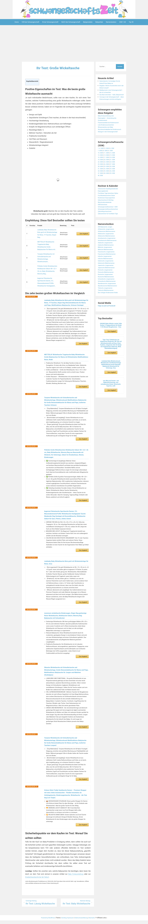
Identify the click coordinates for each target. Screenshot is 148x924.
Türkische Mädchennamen (107, 299)
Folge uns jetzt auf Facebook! (108, 315)
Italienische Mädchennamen (107, 272)
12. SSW (114, 162)
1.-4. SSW (101, 157)
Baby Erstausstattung (75, 877)
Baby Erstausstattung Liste (107, 122)
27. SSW (114, 173)
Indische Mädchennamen (106, 267)
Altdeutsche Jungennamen (107, 242)
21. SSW (114, 168)
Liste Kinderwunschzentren (107, 131)
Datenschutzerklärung (82, 921)
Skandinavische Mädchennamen (109, 295)
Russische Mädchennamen (107, 286)
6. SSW (113, 157)
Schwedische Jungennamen (107, 288)
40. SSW (100, 184)
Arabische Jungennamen (106, 252)
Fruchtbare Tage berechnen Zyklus (109, 202)
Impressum (70, 921)
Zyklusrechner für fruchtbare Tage (109, 222)
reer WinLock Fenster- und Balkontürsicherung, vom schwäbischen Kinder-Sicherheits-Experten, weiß (111, 392)
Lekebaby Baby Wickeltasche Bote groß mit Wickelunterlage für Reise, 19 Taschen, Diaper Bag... (47, 231)
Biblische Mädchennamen (106, 258)
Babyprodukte (87, 22)
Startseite (94, 921)
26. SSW (107, 173)
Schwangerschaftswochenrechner (109, 218)
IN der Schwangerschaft (50, 22)
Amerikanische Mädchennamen (108, 249)
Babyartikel (99, 22)
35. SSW (107, 180)
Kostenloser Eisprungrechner (107, 207)
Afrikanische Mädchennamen (108, 240)
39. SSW (114, 182)
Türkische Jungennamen (106, 297)
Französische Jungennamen (107, 261)
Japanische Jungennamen (107, 274)
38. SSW (107, 182)
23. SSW (107, 171)
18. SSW (114, 166)
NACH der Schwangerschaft (70, 22)
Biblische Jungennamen (106, 256)
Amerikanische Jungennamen (108, 247)
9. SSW (112, 159)
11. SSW (107, 162)
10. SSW (100, 162)
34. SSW (100, 180)
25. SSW (100, 173)
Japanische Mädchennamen (107, 276)
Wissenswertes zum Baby (106, 134)
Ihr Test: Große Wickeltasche (58, 68)
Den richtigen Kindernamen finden (109, 301)
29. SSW (107, 175)
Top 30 (131, 22)
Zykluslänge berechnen (105, 220)
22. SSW (100, 171)
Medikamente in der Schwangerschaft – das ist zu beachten (109, 92)
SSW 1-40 (122, 22)
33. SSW (114, 178)
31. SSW (100, 178)
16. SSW (100, 166)
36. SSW (114, 180)
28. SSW (100, 175)
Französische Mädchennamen (108, 263)
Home (17, 22)
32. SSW (107, 178)
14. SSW (107, 164)
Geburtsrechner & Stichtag (107, 209)
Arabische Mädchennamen (107, 254)
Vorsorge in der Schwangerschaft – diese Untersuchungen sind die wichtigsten (111, 103)
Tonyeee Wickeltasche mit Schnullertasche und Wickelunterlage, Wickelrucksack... (45, 249)
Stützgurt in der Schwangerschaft (109, 141)
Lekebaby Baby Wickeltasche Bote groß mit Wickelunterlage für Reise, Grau (60, 558)
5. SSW (107, 157)
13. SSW (100, 164)
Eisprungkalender (103, 200)
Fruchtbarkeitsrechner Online (107, 204)
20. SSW (107, 168)
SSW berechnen (103, 213)
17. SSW (107, 166)
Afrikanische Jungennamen (107, 238)
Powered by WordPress (46, 921)
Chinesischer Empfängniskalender (109, 198)
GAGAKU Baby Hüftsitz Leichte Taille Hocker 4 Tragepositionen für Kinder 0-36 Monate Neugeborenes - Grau (111, 334)
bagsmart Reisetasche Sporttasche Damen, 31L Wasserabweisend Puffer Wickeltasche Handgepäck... (45, 267)
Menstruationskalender (105, 211)
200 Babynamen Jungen (106, 236)
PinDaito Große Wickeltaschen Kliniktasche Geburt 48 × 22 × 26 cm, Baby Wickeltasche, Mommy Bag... (46, 258)
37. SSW (100, 182)
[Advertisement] (74, 43)
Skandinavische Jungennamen (108, 292)
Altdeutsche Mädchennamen (107, 245)
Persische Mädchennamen (107, 281)
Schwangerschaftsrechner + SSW (109, 216)
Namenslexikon (111, 22)
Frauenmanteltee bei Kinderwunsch (109, 129)
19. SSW (100, 168)
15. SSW (114, 164)
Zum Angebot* (84, 231)
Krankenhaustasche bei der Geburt (38, 880)
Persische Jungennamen (106, 279)
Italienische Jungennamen (107, 270)
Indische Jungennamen (106, 265)
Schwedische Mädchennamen (108, 290)
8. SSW (106, 159)
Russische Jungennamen (106, 283)
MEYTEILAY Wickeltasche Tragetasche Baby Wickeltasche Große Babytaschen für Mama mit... (46, 239)
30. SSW (114, 175)
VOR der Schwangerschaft (30, 22)
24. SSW (114, 171)
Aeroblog (63, 921)
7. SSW (100, 159)
